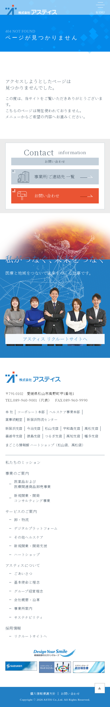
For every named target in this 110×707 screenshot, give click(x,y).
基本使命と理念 (27, 582)
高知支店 (73, 436)
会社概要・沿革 (27, 599)
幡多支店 (91, 436)
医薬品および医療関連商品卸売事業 (32, 484)
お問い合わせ (46, 196)
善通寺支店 (13, 436)
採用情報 (13, 628)
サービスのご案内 (21, 511)
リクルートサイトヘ (30, 636)
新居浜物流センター (42, 419)
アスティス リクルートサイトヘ (55, 339)
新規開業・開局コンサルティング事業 (32, 498)
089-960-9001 (25, 400)
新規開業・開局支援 (30, 545)
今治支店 (34, 428)
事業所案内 (23, 608)
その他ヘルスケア (29, 537)
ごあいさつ (23, 573)
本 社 (9, 411)
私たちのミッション (23, 462)
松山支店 (52, 428)
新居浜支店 (13, 428)
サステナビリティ (28, 617)
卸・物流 (21, 519)
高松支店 (91, 428)
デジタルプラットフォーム (36, 528)
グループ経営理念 (28, 591)
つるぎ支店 (53, 436)
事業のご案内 (17, 473)
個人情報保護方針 (43, 693)
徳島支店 (34, 436)
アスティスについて (22, 565)
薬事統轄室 (13, 419)
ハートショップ (27, 554)
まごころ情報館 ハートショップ (29, 445)
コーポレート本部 (31, 411)
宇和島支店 (71, 428)
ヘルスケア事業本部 (64, 411)
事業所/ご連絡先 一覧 (54, 176)
